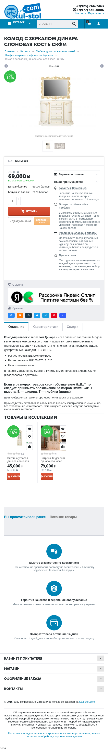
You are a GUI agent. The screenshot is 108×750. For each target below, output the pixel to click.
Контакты (80, 13)
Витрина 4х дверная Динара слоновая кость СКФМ (53, 461)
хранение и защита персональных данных (74, 733)
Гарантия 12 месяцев (73, 188)
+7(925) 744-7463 (89, 6)
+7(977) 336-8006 (89, 10)
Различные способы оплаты (78, 232)
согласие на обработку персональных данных (54, 736)
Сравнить (17, 308)
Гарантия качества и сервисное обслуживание (54, 600)
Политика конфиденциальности (27, 733)
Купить (31, 211)
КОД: (11, 161)
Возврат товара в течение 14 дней (54, 634)
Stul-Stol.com (87, 701)
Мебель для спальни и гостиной (55, 51)
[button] (11, 315)
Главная (9, 51)
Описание (16, 326)
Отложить (18, 284)
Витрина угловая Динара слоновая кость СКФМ (18, 461)
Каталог (18, 22)
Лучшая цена (67, 255)
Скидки (72, 326)
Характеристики (45, 326)
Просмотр (29, 428)
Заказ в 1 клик (42, 221)
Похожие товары (63, 517)
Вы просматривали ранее (25, 517)
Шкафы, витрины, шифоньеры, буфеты (28, 55)
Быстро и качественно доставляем (54, 562)
